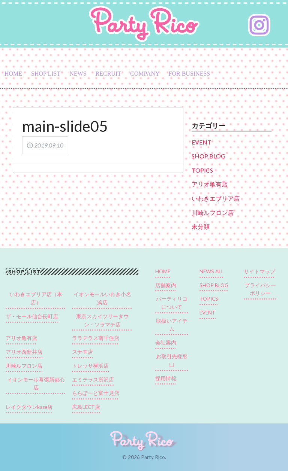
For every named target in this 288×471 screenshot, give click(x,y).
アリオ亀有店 (210, 184)
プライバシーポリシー (260, 289)
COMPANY (145, 73)
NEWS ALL (212, 271)
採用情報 (165, 379)
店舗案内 (165, 285)
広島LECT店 (86, 407)
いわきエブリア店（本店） (36, 298)
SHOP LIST (45, 73)
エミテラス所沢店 (93, 380)
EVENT (202, 142)
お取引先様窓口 (172, 360)
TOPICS (202, 170)
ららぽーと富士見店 (95, 393)
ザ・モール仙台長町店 (32, 316)
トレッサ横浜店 (90, 366)
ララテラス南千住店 (95, 338)
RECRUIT (108, 73)
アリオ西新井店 (24, 352)
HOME (13, 73)
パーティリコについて (172, 303)
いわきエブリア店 (216, 198)
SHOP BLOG (208, 155)
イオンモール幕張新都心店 (36, 384)
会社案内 (165, 343)
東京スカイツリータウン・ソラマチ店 (102, 320)
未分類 (201, 226)
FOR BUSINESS (189, 73)
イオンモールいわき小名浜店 (102, 298)
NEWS (77, 73)
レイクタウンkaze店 (29, 407)
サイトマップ (259, 271)
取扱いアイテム (172, 325)
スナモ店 (82, 352)
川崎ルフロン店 (213, 212)
